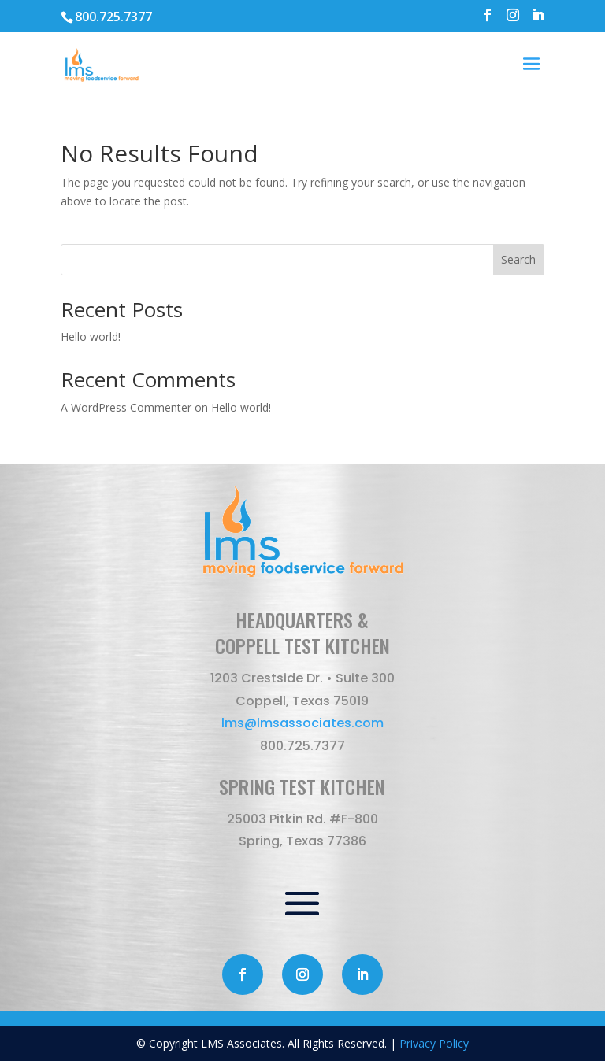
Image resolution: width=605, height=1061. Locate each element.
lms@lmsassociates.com (302, 723)
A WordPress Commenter (126, 407)
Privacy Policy (434, 1043)
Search (518, 259)
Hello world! (91, 336)
